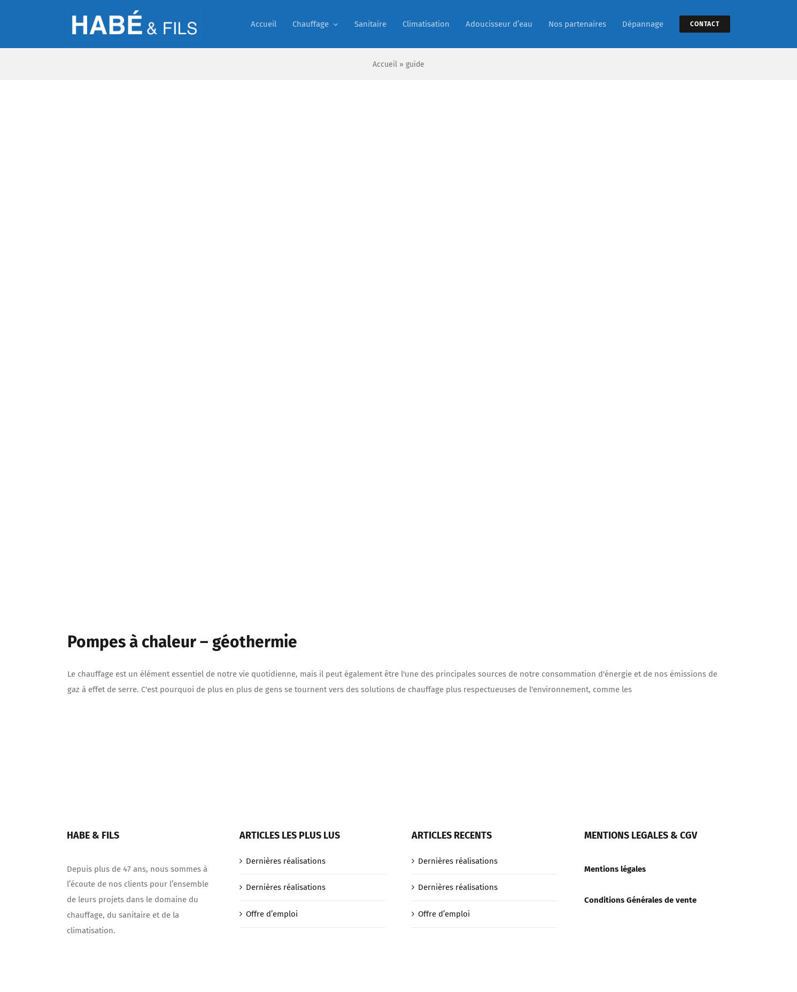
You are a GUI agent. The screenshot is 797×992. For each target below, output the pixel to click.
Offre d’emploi (272, 914)
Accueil (385, 64)
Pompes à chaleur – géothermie (182, 642)
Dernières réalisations (286, 861)
